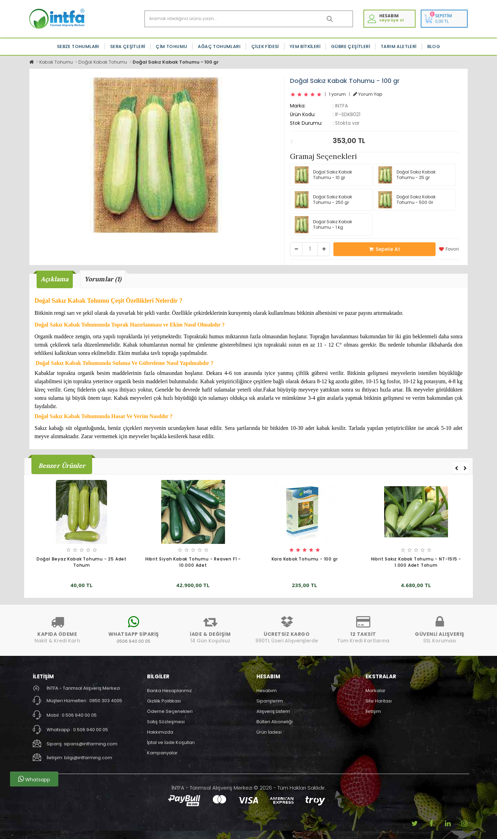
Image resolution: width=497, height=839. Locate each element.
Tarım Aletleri (399, 46)
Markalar (376, 690)
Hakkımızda (160, 732)
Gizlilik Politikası (164, 701)
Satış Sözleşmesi (166, 721)
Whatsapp (34, 779)
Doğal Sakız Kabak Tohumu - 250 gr (322, 199)
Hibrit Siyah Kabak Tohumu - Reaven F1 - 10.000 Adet (193, 562)
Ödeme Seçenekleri (170, 711)
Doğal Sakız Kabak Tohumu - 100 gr (176, 62)
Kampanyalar (162, 753)
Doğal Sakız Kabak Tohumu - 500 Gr (406, 199)
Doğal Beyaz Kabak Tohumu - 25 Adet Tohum (82, 562)
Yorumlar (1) (103, 279)
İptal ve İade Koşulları (171, 742)
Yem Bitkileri (305, 46)
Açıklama (55, 279)
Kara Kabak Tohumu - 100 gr (305, 559)
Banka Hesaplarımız (169, 690)
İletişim (373, 711)
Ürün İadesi (269, 732)
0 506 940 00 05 (79, 715)
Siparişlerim (269, 701)
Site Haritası (379, 701)
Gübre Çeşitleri (350, 46)
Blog (433, 46)
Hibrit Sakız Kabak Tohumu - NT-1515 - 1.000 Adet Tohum (416, 562)
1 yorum (337, 94)
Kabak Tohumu (56, 62)
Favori (449, 249)
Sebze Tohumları (78, 46)
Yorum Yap (367, 94)
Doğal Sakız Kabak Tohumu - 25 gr (406, 174)
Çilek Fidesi (265, 46)
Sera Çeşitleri (127, 46)
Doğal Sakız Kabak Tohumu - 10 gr (322, 174)
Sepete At (384, 249)
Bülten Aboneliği (274, 721)
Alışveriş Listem (273, 711)
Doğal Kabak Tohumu (102, 62)
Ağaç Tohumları (219, 46)
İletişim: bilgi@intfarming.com (79, 757)
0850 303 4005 (105, 700)
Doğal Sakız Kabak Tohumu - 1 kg (322, 224)
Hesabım (266, 690)
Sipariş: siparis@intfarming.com (82, 744)
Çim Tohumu (171, 46)
